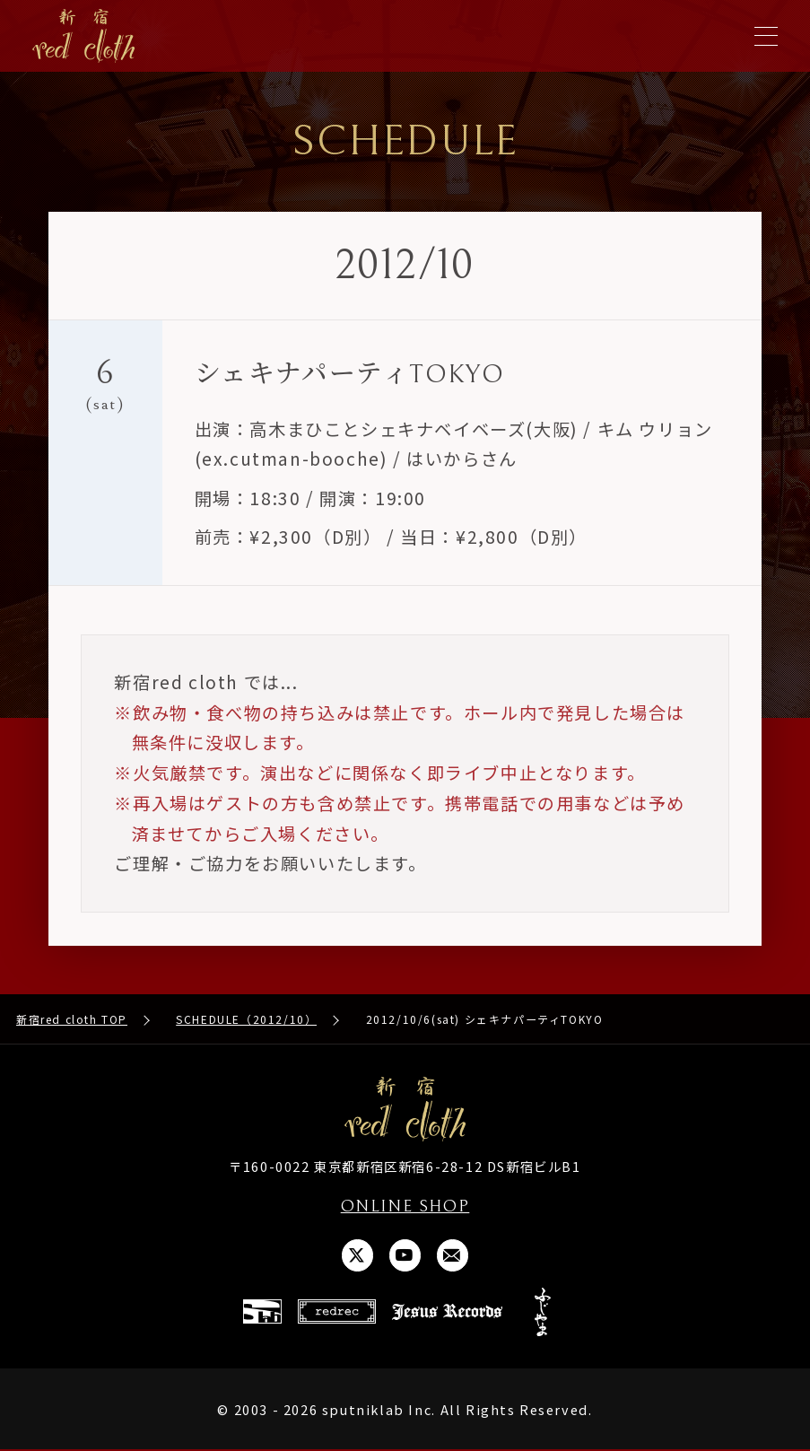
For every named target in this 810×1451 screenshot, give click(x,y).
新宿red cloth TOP (71, 1019)
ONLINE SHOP (405, 1206)
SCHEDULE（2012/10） (246, 1019)
